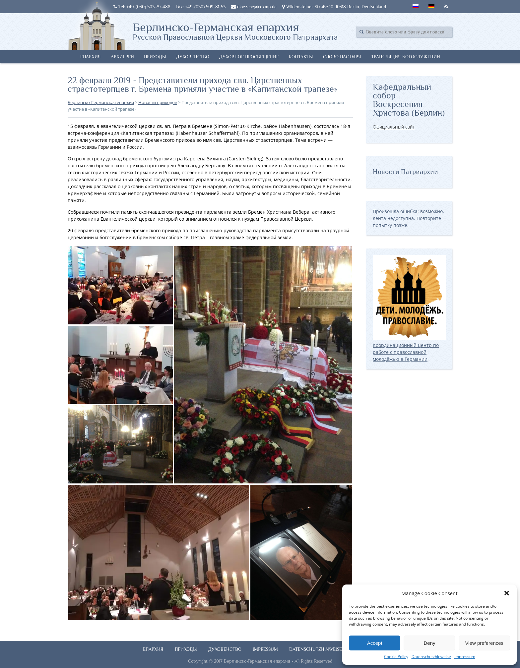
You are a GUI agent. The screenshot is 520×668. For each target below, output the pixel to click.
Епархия (90, 56)
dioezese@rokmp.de (254, 6)
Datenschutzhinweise (431, 656)
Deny (429, 643)
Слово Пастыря (342, 56)
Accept (374, 643)
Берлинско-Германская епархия (235, 31)
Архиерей (122, 56)
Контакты (301, 56)
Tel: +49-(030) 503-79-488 (141, 6)
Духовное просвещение (249, 56)
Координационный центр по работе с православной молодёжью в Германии (409, 348)
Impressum (464, 656)
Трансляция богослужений (405, 56)
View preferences (484, 643)
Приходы (155, 56)
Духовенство (192, 56)
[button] (506, 593)
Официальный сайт (394, 127)
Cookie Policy (396, 656)
